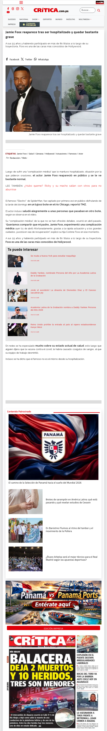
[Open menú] (21, 2)
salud (31, 154)
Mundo (59, 19)
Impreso (12, 24)
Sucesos (12, 19)
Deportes (47, 19)
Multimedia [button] (84, 19)
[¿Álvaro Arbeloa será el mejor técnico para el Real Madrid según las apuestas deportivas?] (26, 558)
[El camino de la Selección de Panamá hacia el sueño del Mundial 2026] (53, 447)
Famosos (73, 154)
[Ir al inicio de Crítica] (52, 10)
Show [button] (35, 19)
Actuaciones (61, 154)
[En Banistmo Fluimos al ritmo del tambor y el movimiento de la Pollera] (26, 530)
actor (81, 154)
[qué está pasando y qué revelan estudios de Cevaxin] (26, 501)
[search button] (98, 10)
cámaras (39, 154)
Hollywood (49, 154)
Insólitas (70, 19)
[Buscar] (88, 10)
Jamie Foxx (22, 154)
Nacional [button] (23, 19)
